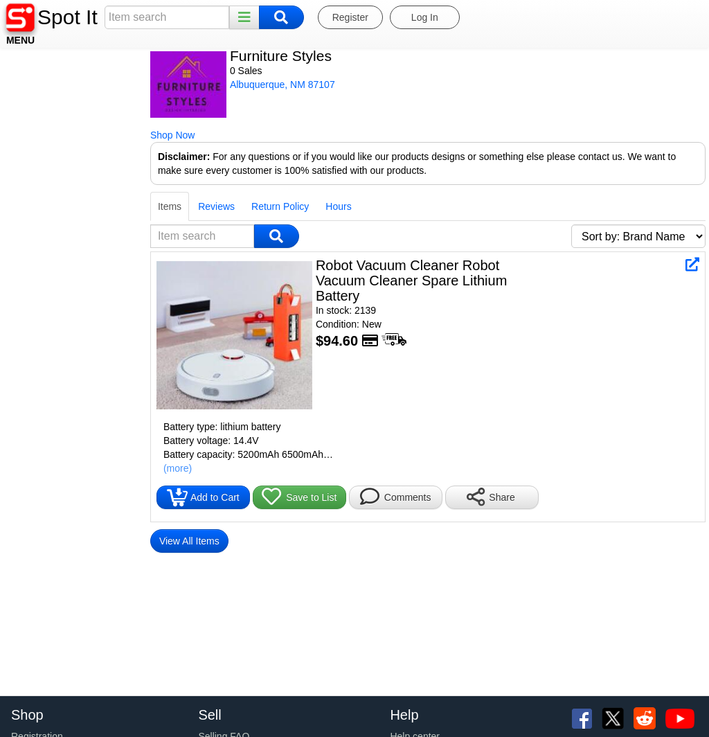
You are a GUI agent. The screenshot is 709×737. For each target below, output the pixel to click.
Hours (191, 206)
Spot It (67, 17)
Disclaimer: (37, 156)
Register (350, 17)
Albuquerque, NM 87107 (135, 84)
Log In (424, 17)
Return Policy (133, 206)
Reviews (69, 206)
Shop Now (25, 135)
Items (23, 206)
